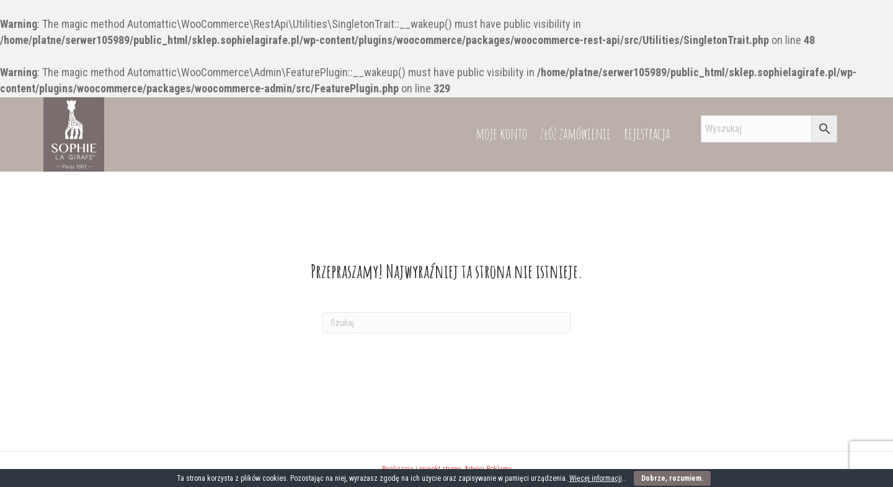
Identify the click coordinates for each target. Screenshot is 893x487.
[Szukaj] (446, 322)
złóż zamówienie (575, 133)
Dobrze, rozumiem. (672, 478)
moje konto (501, 133)
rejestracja (647, 133)
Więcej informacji (595, 478)
